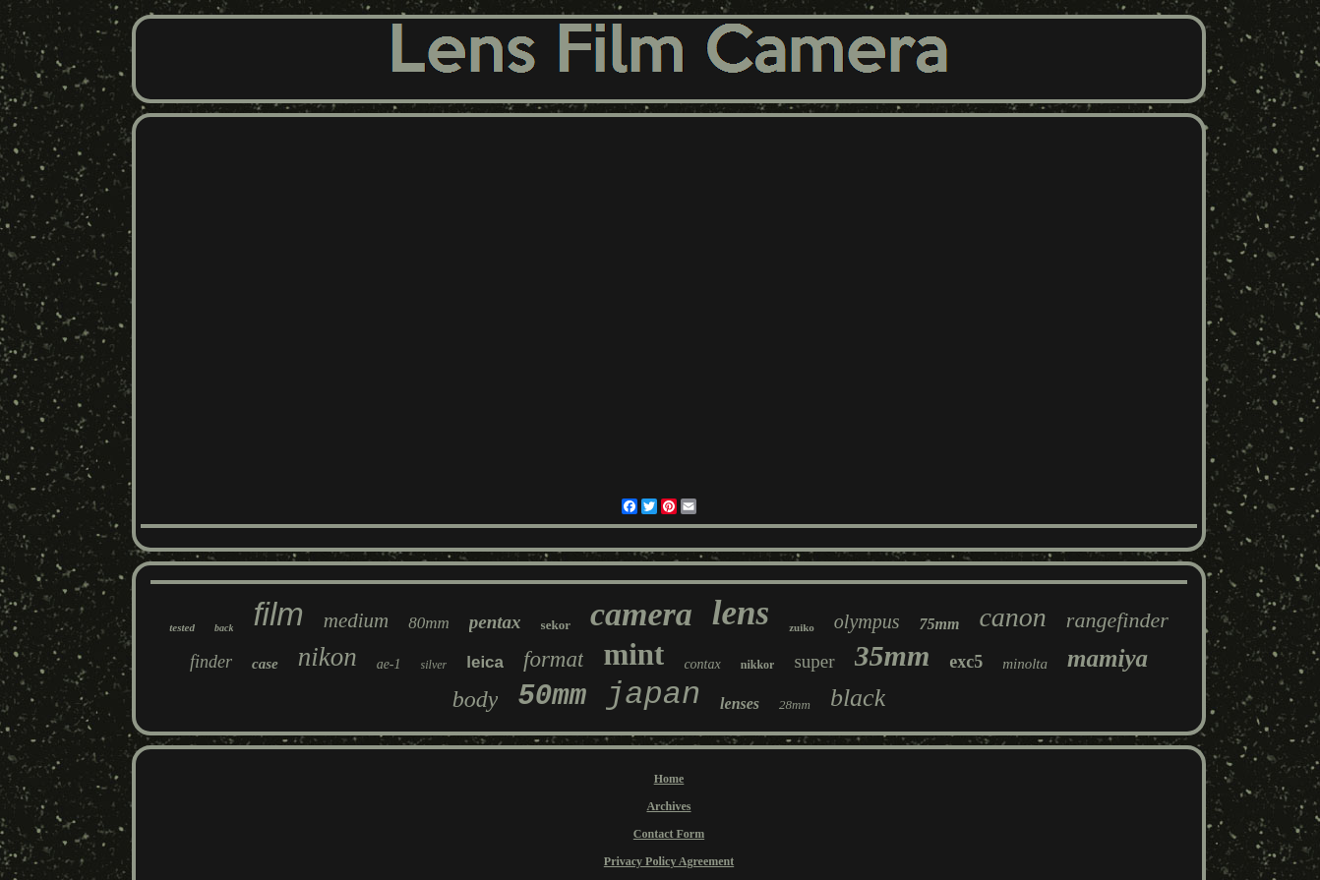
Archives (668, 806)
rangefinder (1117, 620)
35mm (892, 655)
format (553, 659)
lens (740, 613)
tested (182, 627)
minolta (1025, 664)
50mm (551, 696)
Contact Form (668, 834)
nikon (327, 657)
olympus (867, 621)
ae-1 (389, 664)
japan (653, 694)
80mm (429, 623)
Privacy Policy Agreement (669, 861)
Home (669, 779)
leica (485, 662)
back (223, 627)
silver (434, 665)
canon (1012, 617)
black (857, 697)
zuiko (801, 627)
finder (211, 662)
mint (633, 654)
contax (702, 664)
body (475, 699)
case (265, 664)
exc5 (966, 662)
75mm (940, 624)
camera (641, 614)
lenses (739, 703)
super (814, 661)
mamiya (1107, 658)
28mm (794, 704)
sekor (555, 624)
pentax (495, 622)
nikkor (758, 665)
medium (357, 620)
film (278, 614)
